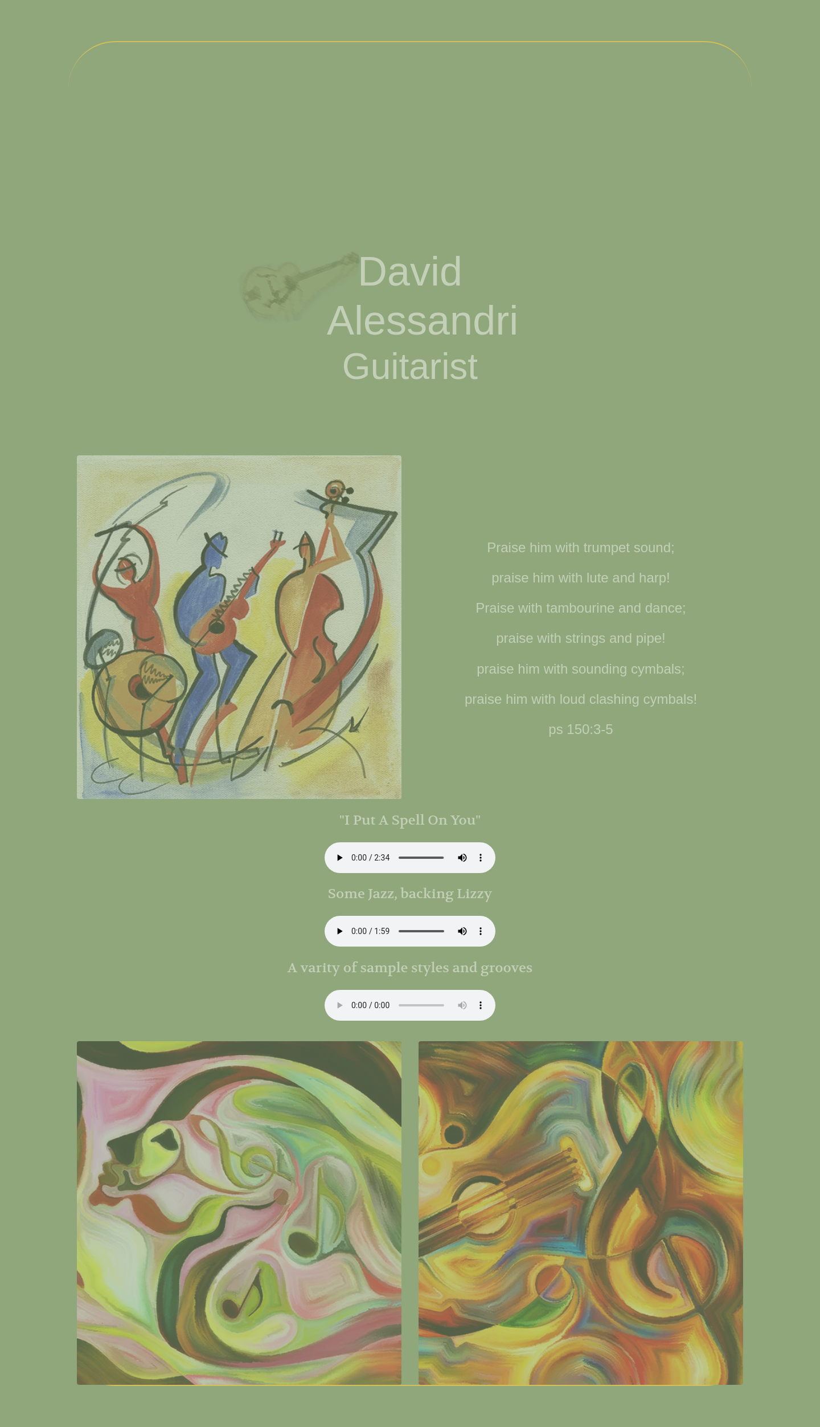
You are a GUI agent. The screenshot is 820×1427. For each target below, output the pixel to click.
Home (143, 159)
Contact (635, 154)
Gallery (539, 159)
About (274, 159)
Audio (405, 159)
